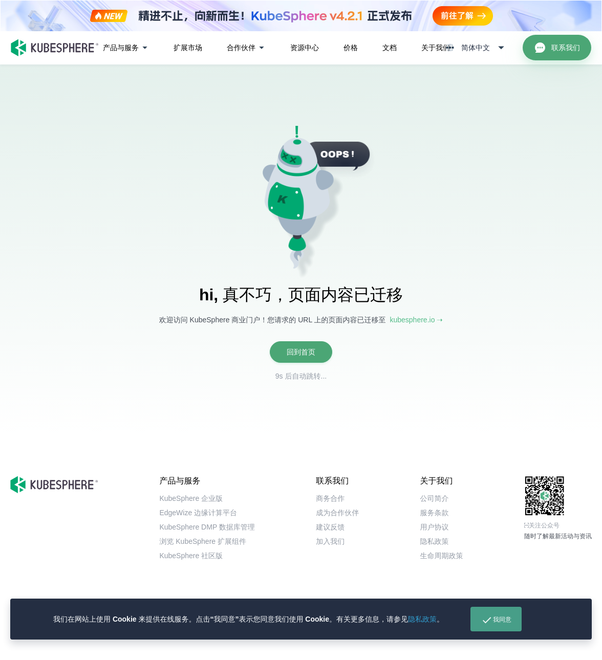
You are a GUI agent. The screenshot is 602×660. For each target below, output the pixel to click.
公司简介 (434, 498)
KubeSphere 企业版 (191, 498)
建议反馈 (330, 527)
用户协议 (434, 527)
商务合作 (330, 498)
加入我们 (330, 541)
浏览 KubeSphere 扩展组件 (202, 541)
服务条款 (434, 513)
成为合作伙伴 (337, 513)
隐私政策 (422, 619)
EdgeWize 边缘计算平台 (198, 513)
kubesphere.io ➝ (416, 320)
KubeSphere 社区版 (191, 556)
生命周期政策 (441, 556)
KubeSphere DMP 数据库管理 (206, 527)
